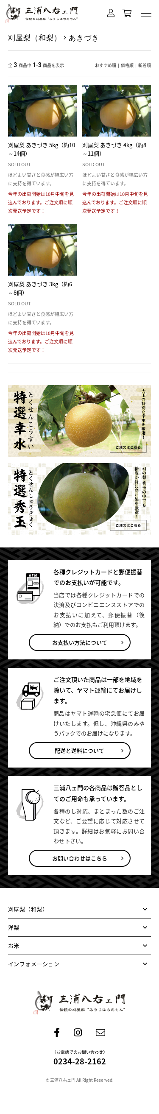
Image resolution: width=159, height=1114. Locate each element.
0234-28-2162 (79, 1061)
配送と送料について (79, 750)
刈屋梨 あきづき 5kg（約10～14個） (41, 149)
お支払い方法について (79, 642)
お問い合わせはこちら (79, 858)
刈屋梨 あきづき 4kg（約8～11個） (114, 149)
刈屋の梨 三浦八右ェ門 (41, 13)
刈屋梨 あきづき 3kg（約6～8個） (40, 288)
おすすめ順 (105, 65)
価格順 (127, 65)
